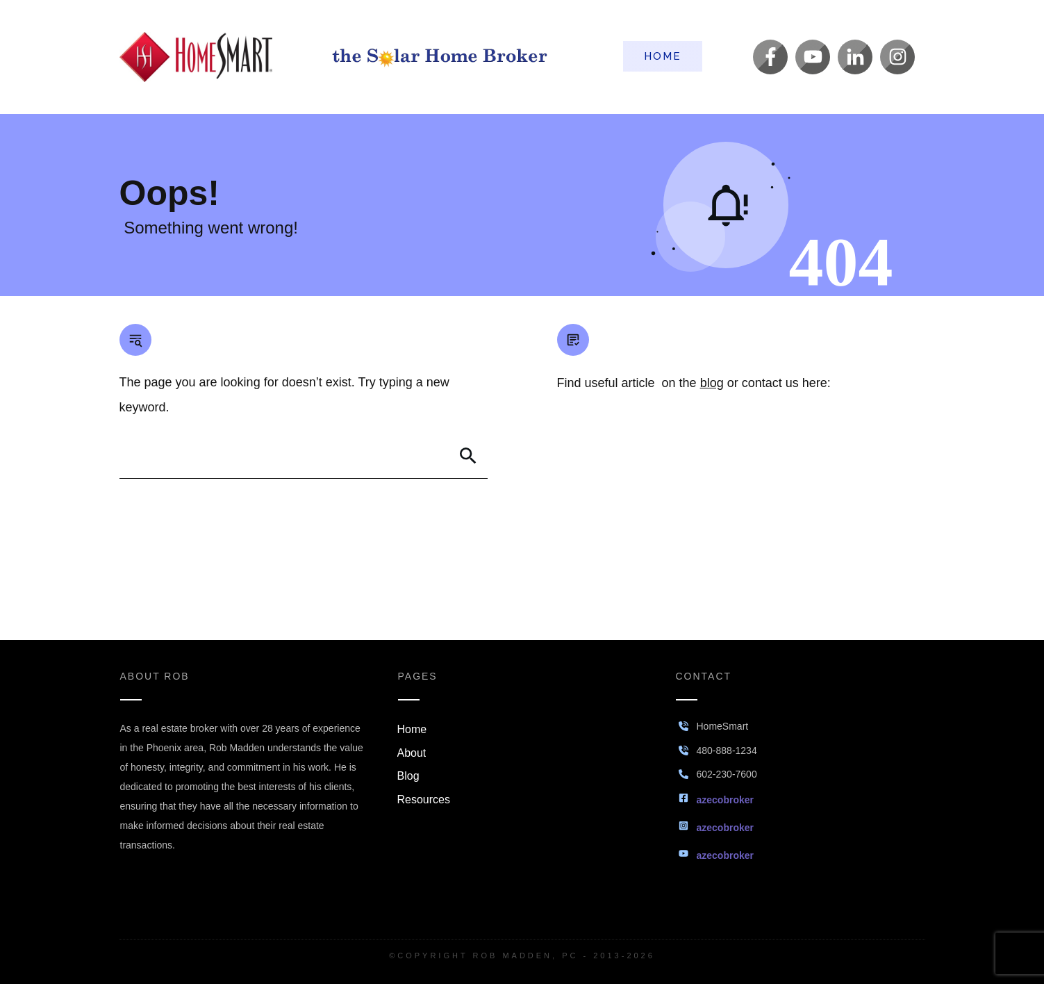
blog (712, 383)
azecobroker (725, 799)
